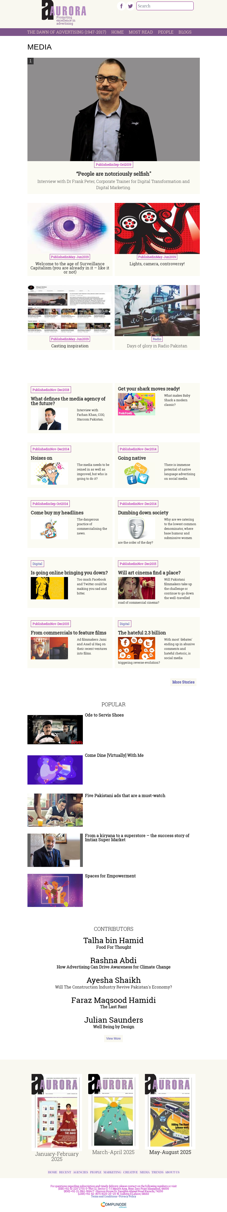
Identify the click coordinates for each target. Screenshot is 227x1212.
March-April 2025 (113, 1152)
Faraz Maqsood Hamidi (113, 1000)
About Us (172, 1172)
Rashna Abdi (113, 960)
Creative (130, 1172)
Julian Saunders (113, 1020)
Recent (65, 1172)
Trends (157, 1172)
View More (113, 1038)
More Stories (183, 682)
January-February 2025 (56, 1156)
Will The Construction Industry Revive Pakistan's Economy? (113, 987)
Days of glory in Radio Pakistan (157, 345)
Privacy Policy (127, 1196)
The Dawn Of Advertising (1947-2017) (66, 32)
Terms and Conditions (104, 1196)
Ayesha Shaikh (113, 980)
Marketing (112, 1172)
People (165, 32)
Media (145, 1172)
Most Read (141, 32)
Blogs (185, 32)
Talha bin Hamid (113, 940)
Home (117, 32)
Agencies (80, 1172)
